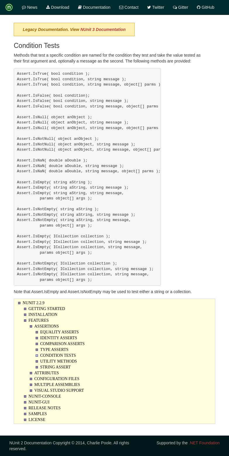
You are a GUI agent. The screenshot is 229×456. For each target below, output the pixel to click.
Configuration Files (56, 379)
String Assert (55, 367)
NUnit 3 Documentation (103, 29)
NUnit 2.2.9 (34, 303)
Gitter (180, 7)
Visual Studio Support (59, 390)
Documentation (94, 7)
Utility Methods (58, 361)
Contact (128, 7)
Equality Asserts (59, 332)
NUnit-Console (45, 396)
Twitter (155, 7)
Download (57, 7)
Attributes (46, 373)
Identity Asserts (58, 338)
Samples (38, 414)
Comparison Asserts (62, 344)
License (37, 419)
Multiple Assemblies (57, 384)
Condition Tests (58, 355)
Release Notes (45, 408)
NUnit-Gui (39, 402)
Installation (43, 314)
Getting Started (47, 309)
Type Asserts (54, 349)
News (29, 7)
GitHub (205, 7)
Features (39, 320)
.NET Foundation (204, 443)
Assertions (46, 326)
